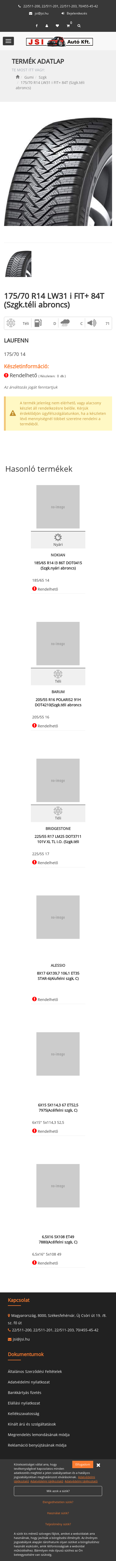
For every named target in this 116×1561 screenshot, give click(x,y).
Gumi (29, 77)
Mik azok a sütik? (58, 1491)
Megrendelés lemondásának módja (39, 1434)
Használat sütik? (58, 1513)
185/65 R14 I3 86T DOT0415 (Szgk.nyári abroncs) (58, 565)
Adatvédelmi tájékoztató (46, 1481)
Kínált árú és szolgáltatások (32, 1424)
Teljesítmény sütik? (58, 1524)
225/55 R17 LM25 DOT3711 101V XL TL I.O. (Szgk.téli (58, 839)
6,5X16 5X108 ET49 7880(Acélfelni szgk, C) (58, 1239)
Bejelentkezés (77, 13)
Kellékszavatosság (23, 1413)
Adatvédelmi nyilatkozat (29, 1381)
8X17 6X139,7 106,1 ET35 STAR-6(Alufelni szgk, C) (58, 976)
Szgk (43, 77)
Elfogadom (82, 1464)
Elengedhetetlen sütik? (58, 1502)
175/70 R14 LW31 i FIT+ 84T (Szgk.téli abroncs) (54, 300)
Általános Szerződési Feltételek (35, 1371)
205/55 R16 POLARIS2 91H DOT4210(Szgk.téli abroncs (58, 702)
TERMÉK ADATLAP (38, 61)
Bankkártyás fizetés (24, 1392)
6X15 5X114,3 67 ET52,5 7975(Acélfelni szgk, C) (58, 1107)
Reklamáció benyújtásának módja (37, 1445)
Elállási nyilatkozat (24, 1403)
